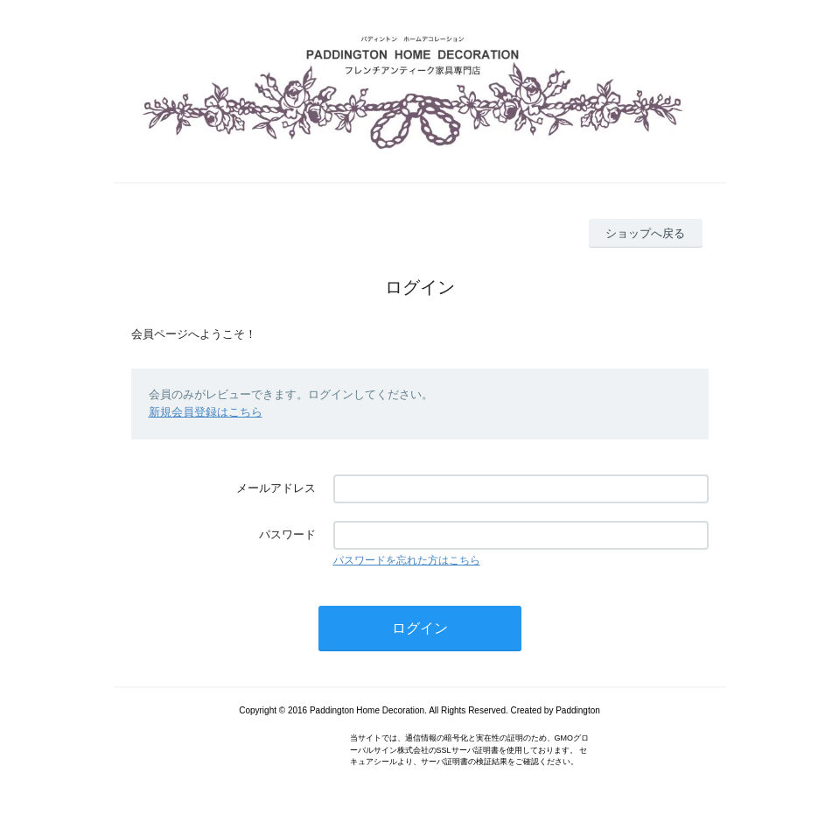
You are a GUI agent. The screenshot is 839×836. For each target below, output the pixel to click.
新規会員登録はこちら (205, 411)
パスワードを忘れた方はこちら (406, 560)
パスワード (287, 534)
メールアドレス (276, 488)
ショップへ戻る (645, 233)
